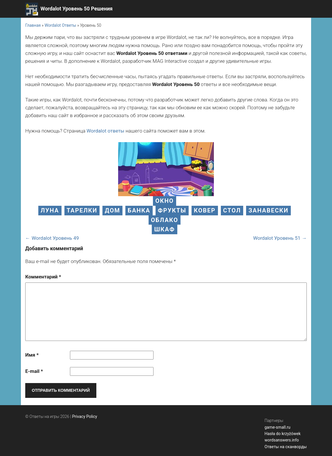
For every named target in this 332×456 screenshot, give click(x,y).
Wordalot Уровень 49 (55, 238)
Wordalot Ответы (60, 25)
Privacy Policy (84, 416)
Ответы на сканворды (285, 446)
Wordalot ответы (105, 131)
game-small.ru (277, 427)
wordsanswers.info (281, 440)
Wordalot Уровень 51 (276, 238)
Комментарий (43, 277)
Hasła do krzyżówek (282, 433)
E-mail (34, 371)
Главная (33, 25)
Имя (32, 355)
